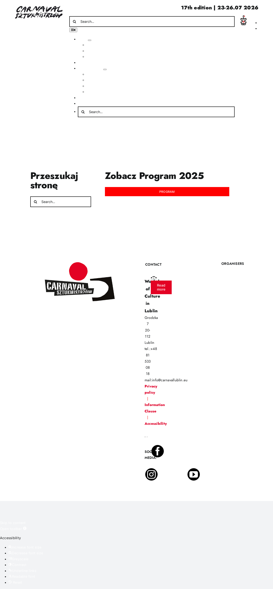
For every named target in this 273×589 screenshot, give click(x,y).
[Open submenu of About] (89, 40)
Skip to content (13, 523)
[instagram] (151, 474)
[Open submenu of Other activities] (105, 69)
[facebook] (157, 451)
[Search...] (152, 21)
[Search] (74, 21)
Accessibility (156, 423)
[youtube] (193, 474)
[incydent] (243, 17)
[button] (13, 529)
